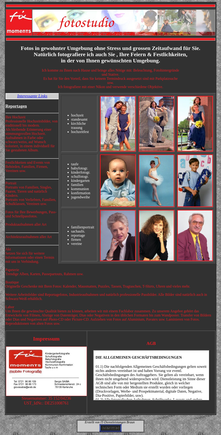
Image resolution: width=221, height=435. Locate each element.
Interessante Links (32, 96)
